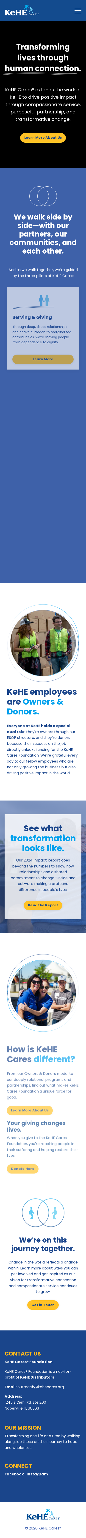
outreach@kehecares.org (40, 1387)
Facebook (14, 1474)
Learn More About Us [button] (43, 137)
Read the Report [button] (43, 905)
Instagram (37, 1474)
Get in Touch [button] (43, 1305)
